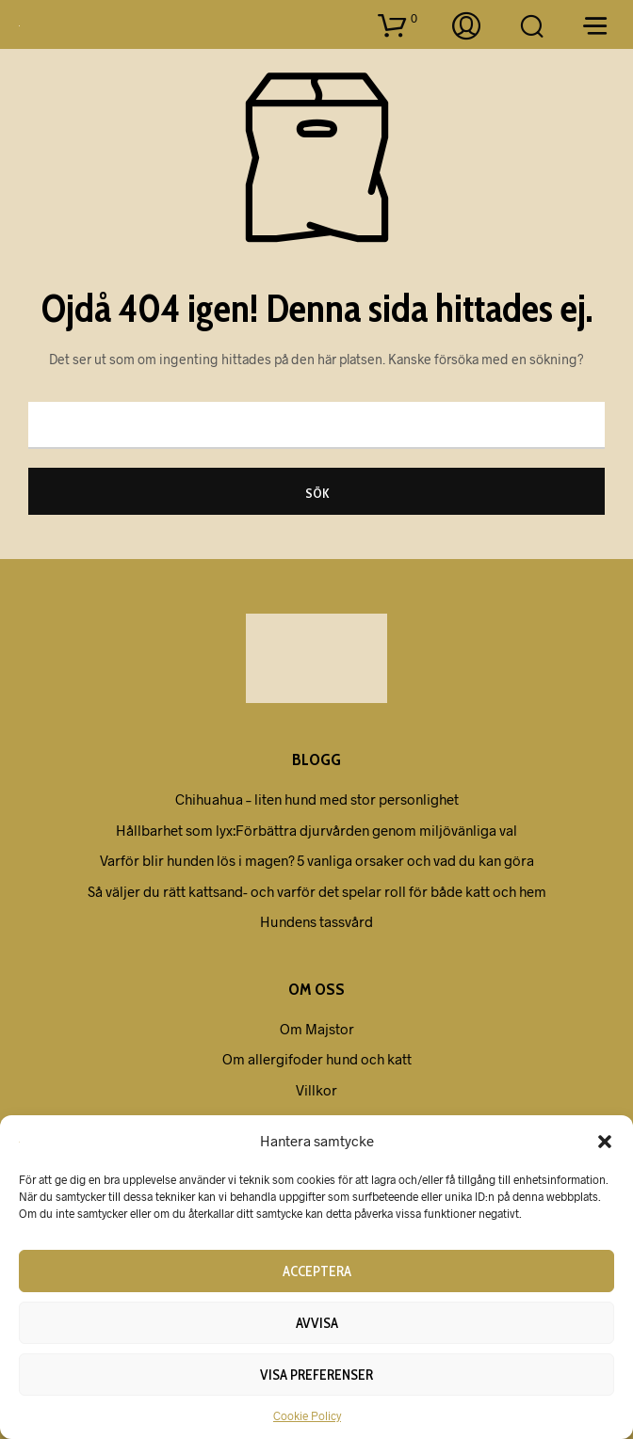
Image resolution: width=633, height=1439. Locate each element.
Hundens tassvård (316, 921)
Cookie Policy (307, 1415)
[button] (604, 1140)
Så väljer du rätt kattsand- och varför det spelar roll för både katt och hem (317, 891)
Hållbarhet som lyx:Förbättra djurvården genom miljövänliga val (316, 830)
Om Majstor (317, 1028)
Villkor (316, 1089)
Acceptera (317, 1271)
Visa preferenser (316, 1375)
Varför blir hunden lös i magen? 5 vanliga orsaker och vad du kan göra (317, 860)
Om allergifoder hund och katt (317, 1058)
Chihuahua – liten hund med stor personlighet (317, 799)
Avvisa (317, 1323)
